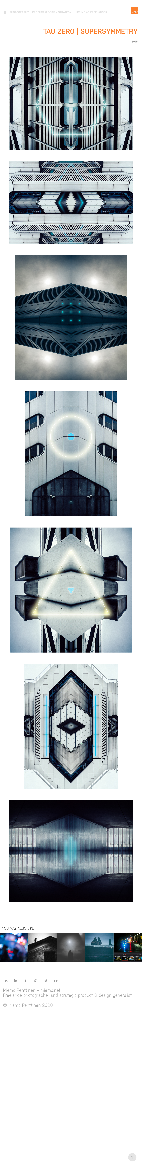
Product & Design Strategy (51, 12)
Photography (19, 12)
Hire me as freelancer (91, 12)
